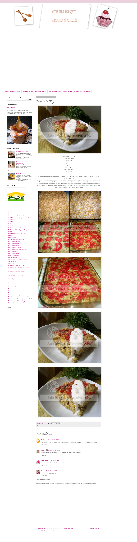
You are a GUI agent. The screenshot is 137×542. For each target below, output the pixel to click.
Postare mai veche (95, 528)
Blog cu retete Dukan (55, 91)
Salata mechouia (12, 283)
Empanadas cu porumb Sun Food (17, 233)
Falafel (10, 235)
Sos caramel (11, 107)
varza (43, 425)
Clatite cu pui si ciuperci (14, 228)
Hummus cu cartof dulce (14, 247)
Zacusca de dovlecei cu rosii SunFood (18, 303)
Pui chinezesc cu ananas (14, 273)
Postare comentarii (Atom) (51, 531)
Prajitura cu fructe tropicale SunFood (17, 269)
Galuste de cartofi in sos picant (16, 239)
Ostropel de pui (12, 261)
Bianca (43, 471)
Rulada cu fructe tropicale (15, 277)
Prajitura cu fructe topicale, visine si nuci (18, 267)
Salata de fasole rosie (14, 281)
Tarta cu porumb (12, 291)
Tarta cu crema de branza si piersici (17, 289)
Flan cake (18, 173)
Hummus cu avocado (13, 243)
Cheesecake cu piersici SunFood (16, 216)
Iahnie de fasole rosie (13, 255)
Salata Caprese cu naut (14, 279)
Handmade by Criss (40, 91)
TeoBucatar (44, 440)
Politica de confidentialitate (12, 91)
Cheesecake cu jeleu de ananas (16, 214)
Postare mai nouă (41, 528)
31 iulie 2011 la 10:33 (53, 440)
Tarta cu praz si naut (13, 293)
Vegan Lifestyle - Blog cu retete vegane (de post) (76, 91)
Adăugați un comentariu (43, 479)
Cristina (43, 450)
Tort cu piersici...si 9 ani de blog (16, 301)
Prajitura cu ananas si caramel (16, 265)
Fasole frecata (12, 237)
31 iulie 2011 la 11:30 (51, 471)
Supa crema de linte (13, 287)
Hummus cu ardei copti (14, 241)
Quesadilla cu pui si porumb (15, 275)
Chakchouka (11, 210)
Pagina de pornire (28, 91)
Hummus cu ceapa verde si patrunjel (17, 249)
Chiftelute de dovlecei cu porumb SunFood (19, 218)
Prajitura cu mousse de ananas (16, 271)
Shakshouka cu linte (13, 285)
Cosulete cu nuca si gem (22, 151)
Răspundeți (44, 444)
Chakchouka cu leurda (14, 212)
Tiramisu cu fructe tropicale (15, 295)
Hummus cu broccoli (13, 245)
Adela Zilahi (44, 460)
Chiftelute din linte (13, 220)
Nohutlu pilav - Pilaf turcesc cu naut (17, 259)
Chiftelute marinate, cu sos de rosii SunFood (19, 222)
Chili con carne (12, 224)
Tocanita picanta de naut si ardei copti (18, 297)
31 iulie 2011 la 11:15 (53, 460)
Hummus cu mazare (13, 253)
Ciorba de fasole (12, 226)
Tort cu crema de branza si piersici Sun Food (20, 299)
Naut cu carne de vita (13, 257)
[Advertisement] (23, 42)
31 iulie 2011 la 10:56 (54, 450)
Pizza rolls (11, 263)
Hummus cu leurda (13, 251)
